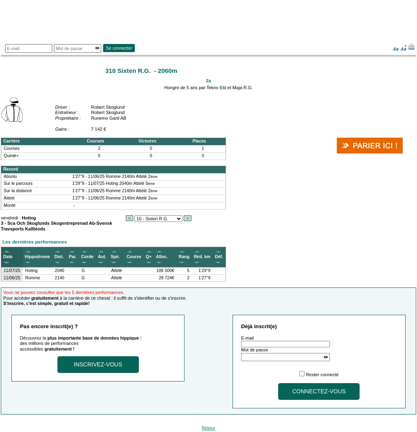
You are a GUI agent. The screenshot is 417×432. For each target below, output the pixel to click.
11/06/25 (12, 278)
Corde (87, 256)
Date (8, 256)
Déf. (219, 256)
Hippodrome (37, 256)
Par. (73, 256)
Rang (184, 256)
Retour (208, 427)
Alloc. (162, 256)
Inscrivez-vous (98, 364)
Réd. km (202, 256)
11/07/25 (12, 270)
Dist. (59, 256)
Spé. (115, 256)
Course (134, 256)
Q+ (148, 256)
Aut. (102, 256)
